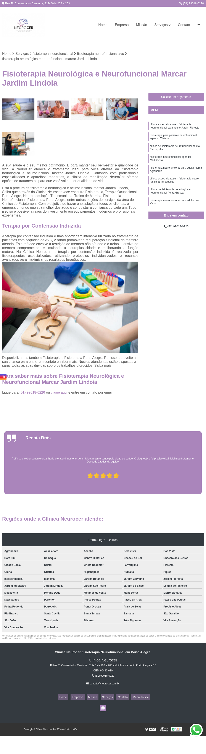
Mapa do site (134, 697)
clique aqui (59, 393)
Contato (184, 25)
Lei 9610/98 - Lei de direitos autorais (38, 639)
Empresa (122, 25)
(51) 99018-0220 (191, 3)
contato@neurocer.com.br (103, 684)
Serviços (161, 25)
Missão (141, 25)
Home (103, 25)
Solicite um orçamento (176, 97)
